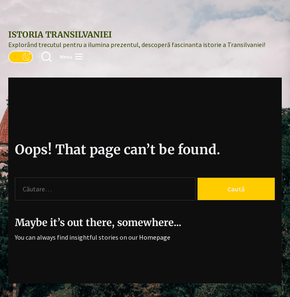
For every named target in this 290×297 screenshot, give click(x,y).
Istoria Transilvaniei (60, 35)
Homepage (154, 237)
